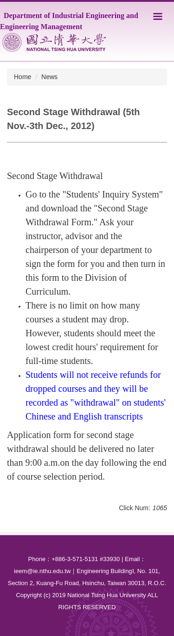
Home (22, 76)
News (49, 76)
